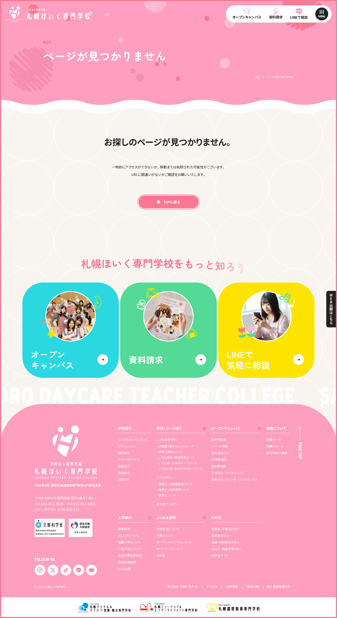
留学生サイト (219, 555)
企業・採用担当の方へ (225, 542)
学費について (165, 535)
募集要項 (124, 529)
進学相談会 (218, 439)
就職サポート (274, 446)
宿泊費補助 (218, 466)
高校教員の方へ (221, 535)
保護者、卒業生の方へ (225, 529)
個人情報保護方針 (279, 587)
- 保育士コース (166, 495)
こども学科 (163, 477)
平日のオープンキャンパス (227, 473)
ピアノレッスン (127, 446)
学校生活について (168, 529)
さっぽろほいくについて (133, 439)
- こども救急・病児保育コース (175, 457)
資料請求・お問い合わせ (182, 587)
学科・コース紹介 (169, 428)
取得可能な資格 (276, 453)
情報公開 (253, 587)
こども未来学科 (166, 439)
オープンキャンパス (225, 428)
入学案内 (125, 517)
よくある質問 (166, 517)
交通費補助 (218, 459)
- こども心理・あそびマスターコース (179, 468)
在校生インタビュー (169, 504)
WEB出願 (124, 569)
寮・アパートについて (169, 549)
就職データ (273, 439)
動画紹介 (124, 473)
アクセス (211, 587)
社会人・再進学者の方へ (227, 549)
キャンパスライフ (128, 459)
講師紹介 (124, 453)
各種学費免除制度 (130, 555)
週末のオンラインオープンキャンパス (234, 479)
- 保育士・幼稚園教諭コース (174, 484)
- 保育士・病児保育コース (172, 489)
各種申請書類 (127, 562)
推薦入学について (129, 542)
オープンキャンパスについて (174, 542)
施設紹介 (124, 466)
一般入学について (129, 549)
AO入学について (128, 535)
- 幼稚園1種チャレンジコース (175, 446)
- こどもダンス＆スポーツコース (176, 463)
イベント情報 (219, 446)
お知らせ (123, 479)
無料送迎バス (220, 453)
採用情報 (232, 587)
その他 (160, 555)
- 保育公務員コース (169, 452)
